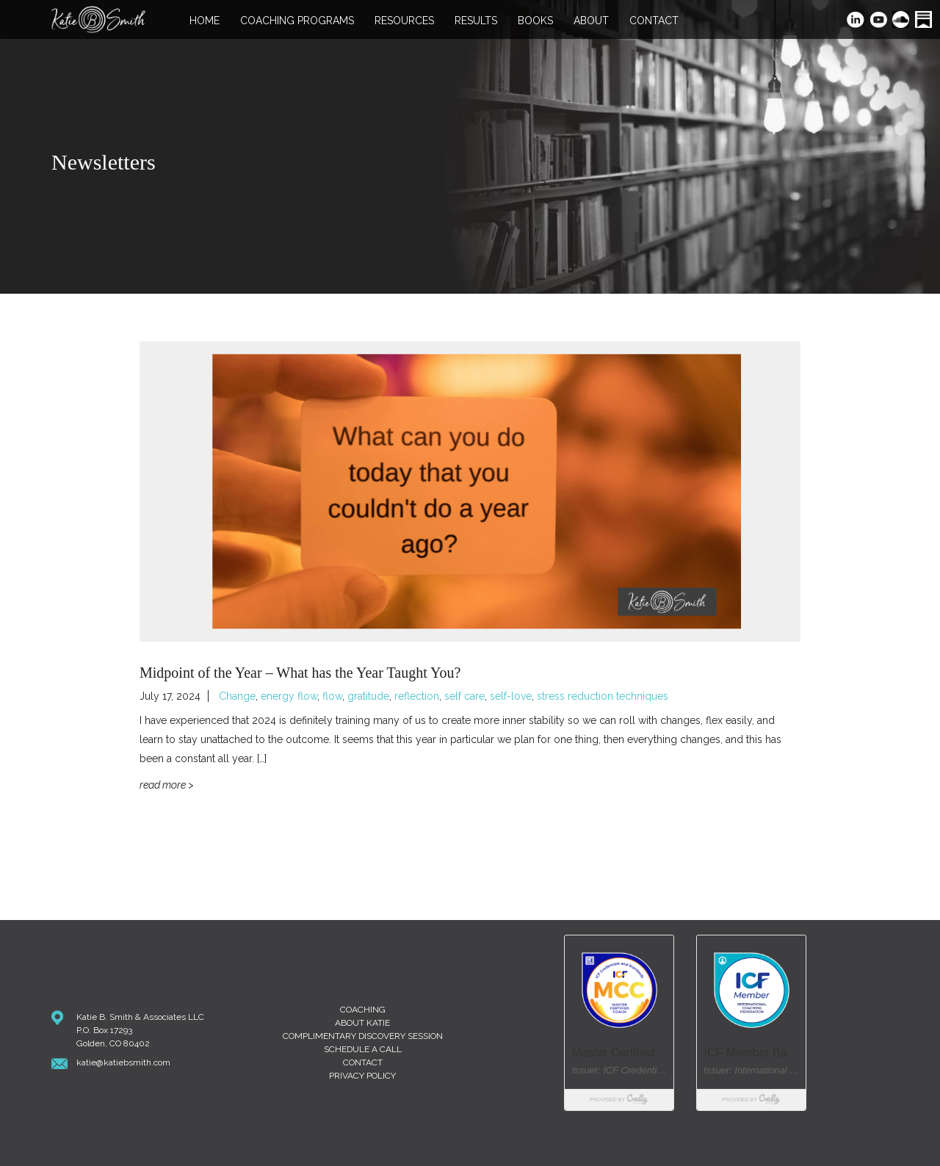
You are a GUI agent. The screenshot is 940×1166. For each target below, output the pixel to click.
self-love (511, 696)
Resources (404, 20)
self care (464, 696)
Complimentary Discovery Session (363, 1036)
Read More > (167, 785)
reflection (416, 696)
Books (535, 20)
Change (237, 696)
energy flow (289, 696)
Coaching (363, 1009)
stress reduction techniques (602, 696)
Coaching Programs (297, 20)
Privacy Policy (362, 1076)
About (591, 20)
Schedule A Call (363, 1049)
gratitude (368, 696)
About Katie (362, 1023)
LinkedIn (856, 21)
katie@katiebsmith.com (123, 1062)
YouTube (879, 21)
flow (332, 696)
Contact (654, 20)
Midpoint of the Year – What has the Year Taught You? (300, 673)
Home (204, 20)
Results (476, 20)
